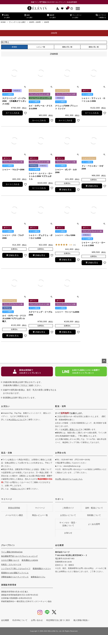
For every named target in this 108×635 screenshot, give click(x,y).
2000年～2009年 (35, 22)
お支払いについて (68, 515)
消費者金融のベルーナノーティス (15, 577)
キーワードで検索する (101, 16)
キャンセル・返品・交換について (68, 524)
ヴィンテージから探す (75, 16)
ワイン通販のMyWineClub (11, 552)
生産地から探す (6, 16)
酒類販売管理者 (8, 585)
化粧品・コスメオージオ (11, 564)
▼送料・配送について (71, 429)
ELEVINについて (20, 620)
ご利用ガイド (68, 508)
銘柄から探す (28, 16)
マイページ (6, 499)
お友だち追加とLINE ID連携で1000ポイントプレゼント (81, 371)
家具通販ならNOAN (30, 560)
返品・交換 (6, 453)
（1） (74, 245)
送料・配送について (94, 508)
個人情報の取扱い (81, 620)
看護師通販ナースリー (42, 568)
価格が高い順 (94, 47)
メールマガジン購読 (14, 515)
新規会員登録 (14, 508)
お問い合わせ (37, 620)
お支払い (5, 406)
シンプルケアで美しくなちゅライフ (15, 568)
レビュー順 (41, 47)
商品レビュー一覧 (40, 515)
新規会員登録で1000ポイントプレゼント (27, 371)
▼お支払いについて (16, 419)
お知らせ (68, 533)
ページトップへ (104, 361)
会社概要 (59, 545)
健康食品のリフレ (38, 577)
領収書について (94, 515)
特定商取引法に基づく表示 (58, 620)
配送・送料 (60, 406)
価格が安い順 (67, 47)
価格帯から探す (51, 16)
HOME (3, 22)
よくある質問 (94, 524)
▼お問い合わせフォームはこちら (69, 479)
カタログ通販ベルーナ (10, 560)
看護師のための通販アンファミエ (15, 573)
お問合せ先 (60, 453)
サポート (59, 499)
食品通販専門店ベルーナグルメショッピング (19, 556)
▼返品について (16, 489)
